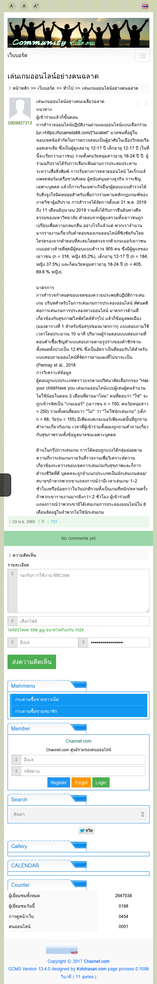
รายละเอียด (18, 564)
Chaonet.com (96, 961)
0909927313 (20, 122)
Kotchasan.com (92, 968)
